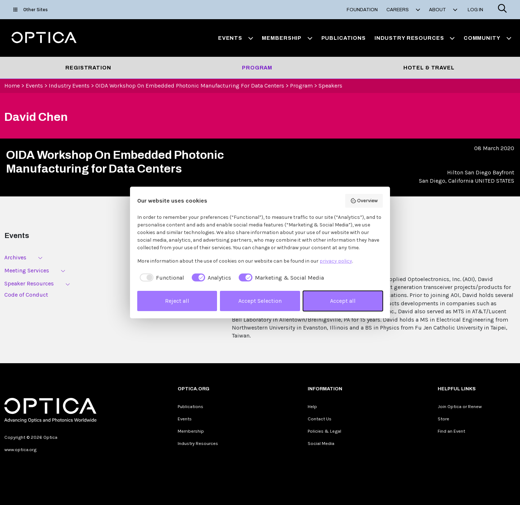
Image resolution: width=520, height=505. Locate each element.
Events (34, 85)
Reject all (177, 300)
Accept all (343, 300)
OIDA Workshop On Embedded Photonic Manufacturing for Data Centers (189, 85)
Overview (364, 201)
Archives (15, 257)
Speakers (330, 85)
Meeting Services (26, 270)
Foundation (362, 9)
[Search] (502, 9)
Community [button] (487, 38)
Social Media (321, 443)
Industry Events (69, 85)
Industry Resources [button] (414, 38)
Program (257, 68)
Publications (343, 38)
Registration (88, 68)
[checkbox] (160, 277)
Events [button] (236, 38)
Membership (191, 431)
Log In (475, 9)
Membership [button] (287, 38)
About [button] (443, 9)
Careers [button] (403, 9)
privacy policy (336, 261)
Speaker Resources (29, 283)
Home (12, 85)
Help (312, 406)
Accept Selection (260, 300)
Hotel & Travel (429, 68)
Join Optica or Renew (460, 406)
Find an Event (451, 431)
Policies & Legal (324, 431)
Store (443, 418)
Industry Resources (198, 443)
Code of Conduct (26, 294)
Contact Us (320, 418)
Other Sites (30, 9)
